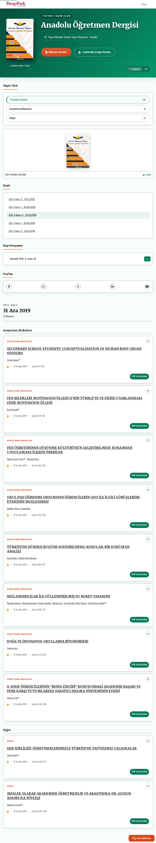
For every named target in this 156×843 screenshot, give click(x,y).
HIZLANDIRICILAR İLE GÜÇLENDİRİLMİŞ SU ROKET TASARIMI (58, 597)
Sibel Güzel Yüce (15, 459)
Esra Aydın (12, 558)
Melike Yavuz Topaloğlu (18, 509)
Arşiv (6, 185)
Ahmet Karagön (29, 603)
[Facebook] (9, 286)
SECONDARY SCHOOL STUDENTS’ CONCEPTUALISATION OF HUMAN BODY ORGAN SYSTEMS (74, 351)
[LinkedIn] (112, 286)
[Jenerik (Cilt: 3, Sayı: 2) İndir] (147, 258)
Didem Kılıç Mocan (27, 558)
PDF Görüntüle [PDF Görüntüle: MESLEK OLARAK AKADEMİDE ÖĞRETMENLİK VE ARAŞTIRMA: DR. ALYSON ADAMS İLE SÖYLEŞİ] (139, 821)
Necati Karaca (14, 603)
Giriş (143, 4)
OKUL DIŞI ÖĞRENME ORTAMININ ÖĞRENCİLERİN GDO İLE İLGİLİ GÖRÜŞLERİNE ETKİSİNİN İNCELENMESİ (73, 500)
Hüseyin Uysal (14, 805)
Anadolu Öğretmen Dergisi (90, 25)
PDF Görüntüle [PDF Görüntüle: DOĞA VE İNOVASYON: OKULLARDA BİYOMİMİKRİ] (139, 665)
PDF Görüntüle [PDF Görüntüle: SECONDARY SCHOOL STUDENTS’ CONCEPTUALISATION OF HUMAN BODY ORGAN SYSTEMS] (139, 376)
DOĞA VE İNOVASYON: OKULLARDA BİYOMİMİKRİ (47, 642)
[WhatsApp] (43, 286)
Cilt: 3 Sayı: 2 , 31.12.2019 (22, 215)
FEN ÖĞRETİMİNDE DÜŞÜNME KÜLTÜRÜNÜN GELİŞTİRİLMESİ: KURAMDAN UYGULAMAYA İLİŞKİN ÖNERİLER (69, 450)
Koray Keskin (44, 603)
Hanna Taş (12, 698)
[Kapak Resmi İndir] (147, 175)
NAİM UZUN (63, 16)
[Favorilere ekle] (148, 341)
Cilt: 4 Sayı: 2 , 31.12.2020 (22, 199)
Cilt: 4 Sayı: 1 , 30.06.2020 (22, 207)
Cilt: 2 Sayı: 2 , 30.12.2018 (22, 231)
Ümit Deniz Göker (96, 603)
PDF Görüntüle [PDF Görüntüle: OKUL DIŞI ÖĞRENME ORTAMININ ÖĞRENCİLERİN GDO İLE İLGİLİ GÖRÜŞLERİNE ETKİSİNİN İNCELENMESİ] (139, 525)
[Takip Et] (134, 69)
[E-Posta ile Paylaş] (147, 286)
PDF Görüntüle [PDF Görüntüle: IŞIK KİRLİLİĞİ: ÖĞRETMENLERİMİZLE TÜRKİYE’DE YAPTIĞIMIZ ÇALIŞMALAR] (139, 772)
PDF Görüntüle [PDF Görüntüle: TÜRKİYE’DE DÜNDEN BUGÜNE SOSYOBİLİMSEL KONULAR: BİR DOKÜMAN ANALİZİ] (139, 574)
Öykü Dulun (12, 360)
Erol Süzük (12, 409)
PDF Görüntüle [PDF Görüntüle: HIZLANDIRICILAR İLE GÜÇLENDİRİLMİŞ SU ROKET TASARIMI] (139, 620)
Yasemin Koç (33, 459)
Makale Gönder (56, 52)
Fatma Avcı (12, 648)
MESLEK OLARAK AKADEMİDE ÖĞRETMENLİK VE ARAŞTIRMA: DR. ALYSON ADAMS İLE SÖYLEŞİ (69, 796)
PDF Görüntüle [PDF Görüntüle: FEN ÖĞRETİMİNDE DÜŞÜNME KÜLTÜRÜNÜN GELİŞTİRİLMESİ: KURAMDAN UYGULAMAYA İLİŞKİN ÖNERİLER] (139, 475)
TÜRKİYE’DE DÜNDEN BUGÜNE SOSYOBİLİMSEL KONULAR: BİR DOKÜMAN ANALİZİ (68, 549)
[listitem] (78, 99)
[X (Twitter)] (78, 286)
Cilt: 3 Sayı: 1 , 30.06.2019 (22, 223)
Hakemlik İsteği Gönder (94, 52)
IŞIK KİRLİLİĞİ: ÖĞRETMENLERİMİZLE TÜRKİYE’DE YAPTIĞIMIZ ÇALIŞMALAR (72, 749)
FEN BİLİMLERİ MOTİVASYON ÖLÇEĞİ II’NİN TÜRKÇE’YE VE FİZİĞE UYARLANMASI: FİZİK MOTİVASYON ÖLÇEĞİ (75, 400)
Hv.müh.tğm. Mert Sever (75, 603)
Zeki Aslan (12, 756)
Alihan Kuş (57, 603)
